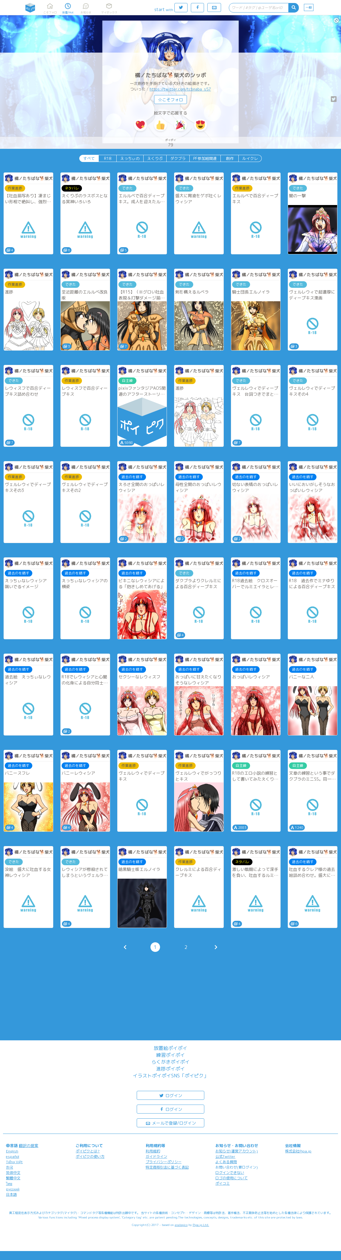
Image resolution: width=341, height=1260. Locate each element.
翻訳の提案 (28, 1145)
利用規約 (153, 1151)
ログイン (170, 1095)
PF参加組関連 (205, 158)
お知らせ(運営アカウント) (236, 1151)
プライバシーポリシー (164, 1161)
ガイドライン (156, 1156)
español (12, 1156)
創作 (230, 158)
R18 (107, 158)
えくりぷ (155, 158)
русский (12, 1189)
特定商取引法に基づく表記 (167, 1167)
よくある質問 (226, 1161)
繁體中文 (13, 1178)
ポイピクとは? (88, 1151)
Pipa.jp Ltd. (201, 1225)
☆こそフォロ (170, 100)
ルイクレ (250, 158)
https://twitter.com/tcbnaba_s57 (180, 89)
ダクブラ (178, 158)
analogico (181, 1225)
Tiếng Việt (14, 1161)
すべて (89, 158)
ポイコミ (222, 1183)
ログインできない (229, 1172)
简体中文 (13, 1172)
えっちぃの (130, 158)
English (12, 1151)
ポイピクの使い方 (90, 1156)
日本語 (11, 1194)
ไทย (9, 1183)
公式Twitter (225, 1156)
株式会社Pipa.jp (298, 1151)
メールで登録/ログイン (170, 1122)
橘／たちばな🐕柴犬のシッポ (170, 75)
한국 (9, 1167)
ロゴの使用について (231, 1178)
